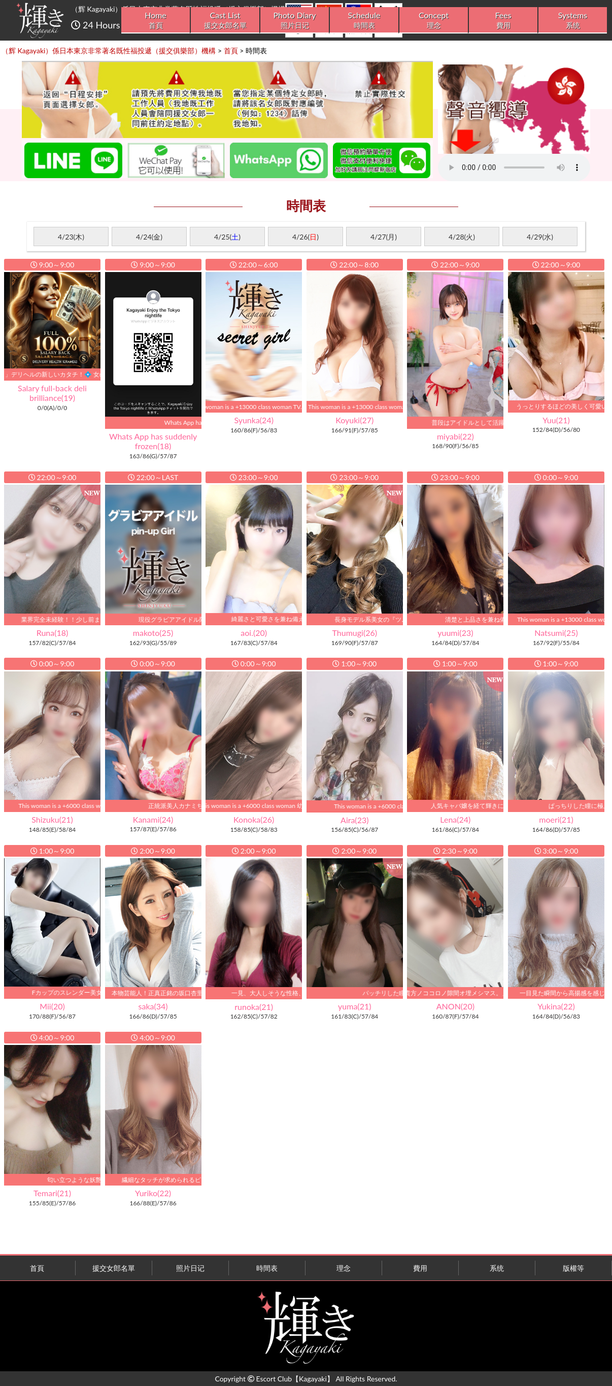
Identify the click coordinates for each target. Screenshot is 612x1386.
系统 (497, 1268)
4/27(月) (383, 236)
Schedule (364, 20)
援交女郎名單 (113, 1268)
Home (155, 20)
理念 (343, 1268)
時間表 (267, 1268)
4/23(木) (71, 236)
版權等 (573, 1268)
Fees (503, 20)
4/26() (305, 236)
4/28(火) (462, 236)
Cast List (225, 20)
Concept (433, 20)
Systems (572, 20)
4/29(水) (540, 236)
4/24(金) (149, 236)
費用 (420, 1268)
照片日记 (190, 1268)
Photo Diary (294, 20)
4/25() (227, 236)
